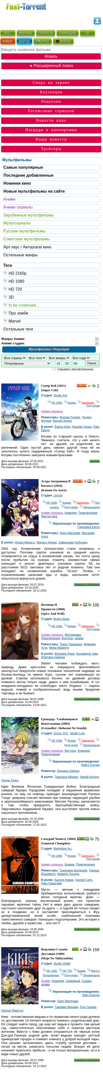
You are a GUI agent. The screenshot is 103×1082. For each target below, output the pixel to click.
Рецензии (51, 101)
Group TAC (60, 733)
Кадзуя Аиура (62, 421)
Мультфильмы (17, 160)
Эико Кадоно (91, 995)
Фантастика (49, 516)
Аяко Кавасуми (51, 883)
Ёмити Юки (62, 427)
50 (75, 363)
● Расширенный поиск (51, 65)
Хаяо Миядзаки (67, 1001)
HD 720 (51, 289)
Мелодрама (73, 635)
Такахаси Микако (66, 777)
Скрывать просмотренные (75, 369)
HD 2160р (51, 273)
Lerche (58, 495)
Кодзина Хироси (68, 771)
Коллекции (51, 92)
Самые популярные (23, 167)
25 (66, 363)
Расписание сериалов (51, 111)
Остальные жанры (20, 255)
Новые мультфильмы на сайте (34, 191)
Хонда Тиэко (10, 780)
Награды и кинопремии (51, 130)
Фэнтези (67, 638)
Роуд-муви (93, 404)
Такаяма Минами (66, 1007)
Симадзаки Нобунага (73, 542)
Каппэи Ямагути (12, 1010)
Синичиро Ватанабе (73, 870)
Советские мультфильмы (26, 239)
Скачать (95, 461)
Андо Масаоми (69, 533)
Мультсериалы (17, 223)
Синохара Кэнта (88, 527)
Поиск (91, 363)
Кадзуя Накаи (63, 880)
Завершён (85, 402)
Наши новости (51, 139)
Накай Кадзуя (89, 777)
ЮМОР (7, 41)
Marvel (51, 321)
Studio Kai (60, 395)
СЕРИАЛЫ (45, 33)
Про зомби (51, 313)
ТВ (87, 33)
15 (58, 363)
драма (79, 638)
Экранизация (89, 507)
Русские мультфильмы (24, 231)
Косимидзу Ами (87, 653)
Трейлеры (51, 149)
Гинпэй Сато (83, 880)
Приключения (87, 513)
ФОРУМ (24, 41)
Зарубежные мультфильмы (28, 215)
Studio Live (77, 733)
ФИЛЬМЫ (25, 33)
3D (51, 297)
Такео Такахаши (70, 644)
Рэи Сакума (88, 1007)
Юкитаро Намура (53, 657)
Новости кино (51, 120)
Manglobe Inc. (62, 848)
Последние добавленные (28, 175)
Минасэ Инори (47, 542)
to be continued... (51, 305)
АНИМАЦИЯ (67, 33)
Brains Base (61, 619)
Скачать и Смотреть (87, 584)
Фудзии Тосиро (69, 417)
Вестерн (70, 751)
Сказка (86, 981)
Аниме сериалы (18, 207)
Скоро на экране (51, 82)
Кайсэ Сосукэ (90, 765)
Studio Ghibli (61, 963)
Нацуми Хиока (82, 427)
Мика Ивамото (59, 647)
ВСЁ (8, 33)
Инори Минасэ (25, 542)
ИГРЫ (42, 41)
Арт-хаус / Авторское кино (27, 247)
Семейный (72, 981)
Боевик (70, 864)
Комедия (71, 513)
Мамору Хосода (68, 874)
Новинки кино (17, 183)
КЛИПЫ (63, 41)
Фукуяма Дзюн (64, 653)
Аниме (9, 199)
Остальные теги (18, 329)
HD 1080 (51, 281)
